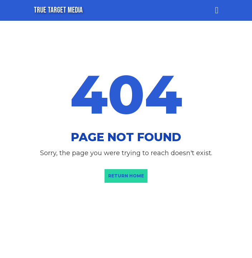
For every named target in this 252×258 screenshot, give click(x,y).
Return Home (126, 175)
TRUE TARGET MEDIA (58, 10)
